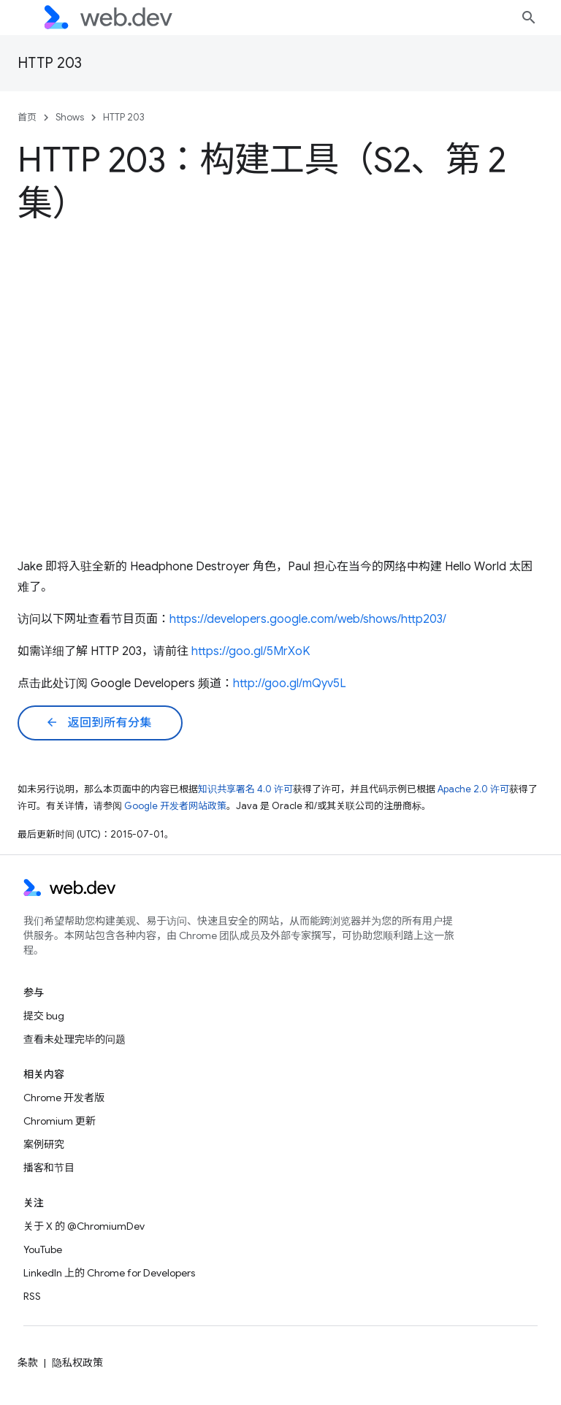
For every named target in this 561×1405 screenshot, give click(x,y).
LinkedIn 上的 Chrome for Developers (109, 1272)
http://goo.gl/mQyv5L (289, 683)
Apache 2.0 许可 (473, 789)
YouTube (42, 1249)
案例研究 (43, 1144)
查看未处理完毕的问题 (74, 1039)
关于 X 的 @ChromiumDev (84, 1226)
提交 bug (43, 1015)
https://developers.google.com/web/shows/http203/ (307, 619)
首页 (27, 117)
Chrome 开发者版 (63, 1097)
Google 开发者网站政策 (175, 806)
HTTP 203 (50, 63)
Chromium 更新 (59, 1121)
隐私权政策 (77, 1362)
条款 (28, 1362)
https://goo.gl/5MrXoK (250, 651)
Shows (70, 117)
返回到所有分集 (98, 723)
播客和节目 (49, 1167)
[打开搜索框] (529, 17)
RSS (32, 1296)
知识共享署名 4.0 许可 (245, 789)
